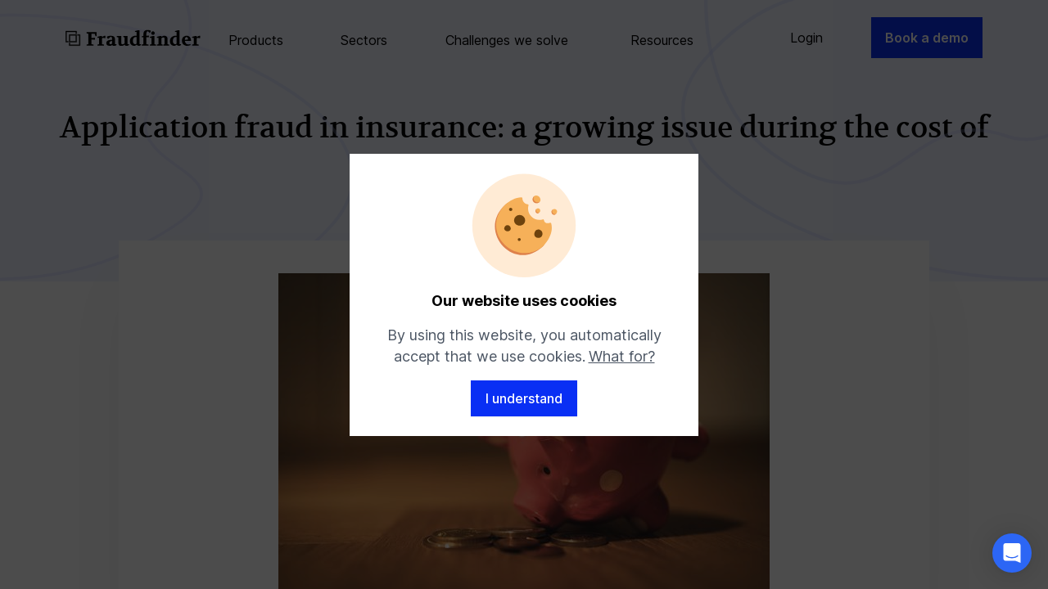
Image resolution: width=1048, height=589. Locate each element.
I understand (524, 398)
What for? (622, 356)
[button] (1012, 553)
